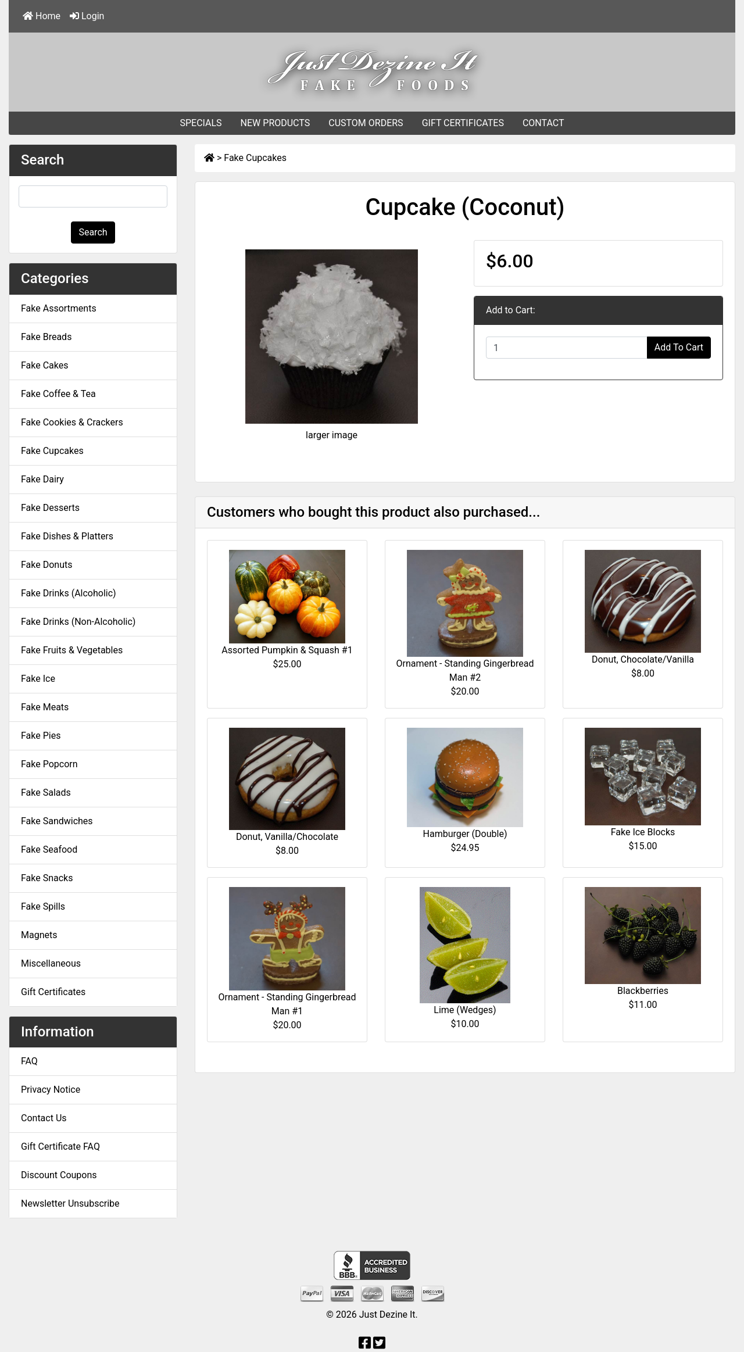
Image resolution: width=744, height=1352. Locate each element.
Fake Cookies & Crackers (72, 422)
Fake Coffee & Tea (58, 393)
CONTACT (543, 122)
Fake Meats (45, 707)
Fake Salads (46, 792)
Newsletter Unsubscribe (70, 1203)
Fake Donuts (46, 564)
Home (41, 16)
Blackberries (642, 990)
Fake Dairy (42, 479)
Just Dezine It (387, 1314)
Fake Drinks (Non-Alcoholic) (78, 621)
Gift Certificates (53, 991)
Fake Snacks (47, 878)
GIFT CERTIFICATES (463, 122)
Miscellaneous (51, 963)
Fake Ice (38, 678)
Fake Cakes (45, 365)
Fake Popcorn (49, 764)
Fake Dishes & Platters (67, 536)
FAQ (29, 1061)
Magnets (39, 934)
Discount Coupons (59, 1175)
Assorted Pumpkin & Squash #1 (286, 650)
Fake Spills (43, 906)
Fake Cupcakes (255, 157)
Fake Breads (46, 336)
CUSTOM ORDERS (365, 122)
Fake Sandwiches (57, 821)
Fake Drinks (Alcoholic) (68, 593)
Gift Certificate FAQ (60, 1146)
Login (87, 16)
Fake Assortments (58, 308)
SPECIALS (200, 122)
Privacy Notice (50, 1089)
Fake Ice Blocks (643, 832)
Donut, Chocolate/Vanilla (643, 659)
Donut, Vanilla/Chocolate (287, 836)
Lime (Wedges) (465, 1009)
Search (92, 232)
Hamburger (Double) (465, 833)
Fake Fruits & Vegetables (72, 650)
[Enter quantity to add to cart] (567, 348)
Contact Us (44, 1118)
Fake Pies (40, 735)
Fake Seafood (49, 849)
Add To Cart (678, 347)
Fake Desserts (50, 507)
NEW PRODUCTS (275, 122)
